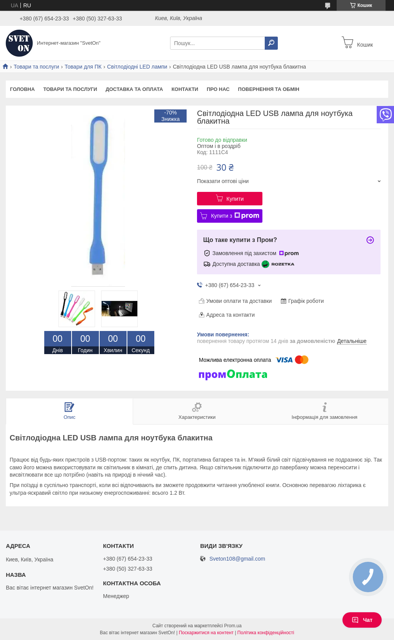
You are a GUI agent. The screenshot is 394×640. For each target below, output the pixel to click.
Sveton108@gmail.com (237, 559)
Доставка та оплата (134, 89)
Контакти (185, 89)
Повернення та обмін (268, 89)
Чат (362, 619)
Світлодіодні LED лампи (137, 67)
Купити (235, 199)
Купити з (235, 215)
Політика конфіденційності (265, 632)
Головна (22, 89)
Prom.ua (233, 625)
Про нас (218, 89)
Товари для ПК (83, 67)
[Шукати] (271, 43)
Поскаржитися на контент (206, 632)
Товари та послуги (36, 67)
